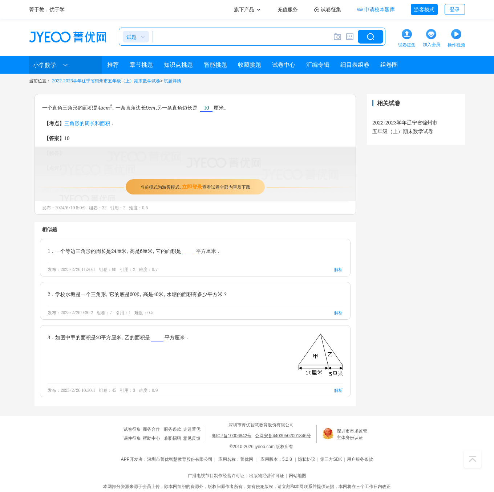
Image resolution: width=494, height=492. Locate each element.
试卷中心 (283, 65)
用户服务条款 (360, 459)
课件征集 (132, 438)
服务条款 (172, 429)
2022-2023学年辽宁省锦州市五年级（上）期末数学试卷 (106, 80)
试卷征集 (132, 429)
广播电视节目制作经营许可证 (216, 475)
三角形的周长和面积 (87, 123)
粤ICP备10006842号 (231, 435)
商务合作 (151, 429)
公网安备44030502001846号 (283, 435)
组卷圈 (389, 65)
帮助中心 (151, 438)
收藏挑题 (249, 65)
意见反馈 (192, 438)
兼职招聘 (172, 438)
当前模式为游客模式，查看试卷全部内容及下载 (195, 187)
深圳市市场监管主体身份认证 (352, 434)
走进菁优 (192, 429)
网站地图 (297, 475)
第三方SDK (331, 459)
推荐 (113, 65)
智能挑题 (215, 65)
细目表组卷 (354, 65)
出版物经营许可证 (266, 475)
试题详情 (172, 80)
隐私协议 (306, 459)
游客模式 (424, 9)
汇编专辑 (317, 65)
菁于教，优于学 (47, 9)
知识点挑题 (178, 65)
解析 (338, 269)
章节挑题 (141, 65)
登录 (455, 9)
